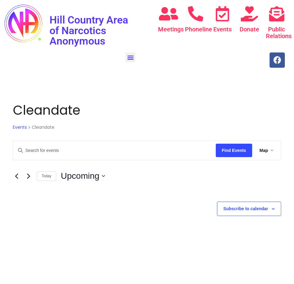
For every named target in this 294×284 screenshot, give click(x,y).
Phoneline (198, 29)
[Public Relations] (276, 13)
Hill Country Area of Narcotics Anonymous (89, 30)
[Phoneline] (195, 13)
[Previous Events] (16, 175)
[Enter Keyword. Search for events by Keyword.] (114, 150)
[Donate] (249, 13)
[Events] (222, 13)
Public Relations (279, 33)
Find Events (234, 149)
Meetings (171, 29)
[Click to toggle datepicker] (83, 176)
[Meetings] (168, 13)
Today (46, 175)
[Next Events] (28, 175)
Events (222, 29)
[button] (130, 57)
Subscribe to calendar (245, 208)
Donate (249, 29)
